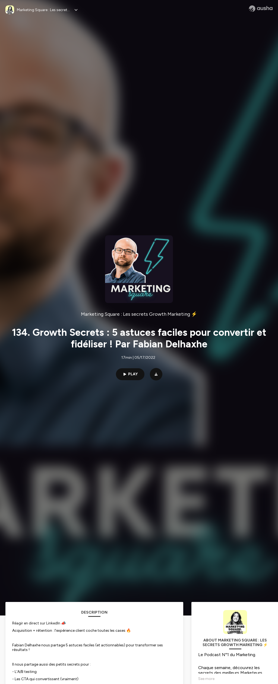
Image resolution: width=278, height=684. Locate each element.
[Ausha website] (261, 8)
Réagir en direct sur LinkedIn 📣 (39, 623)
